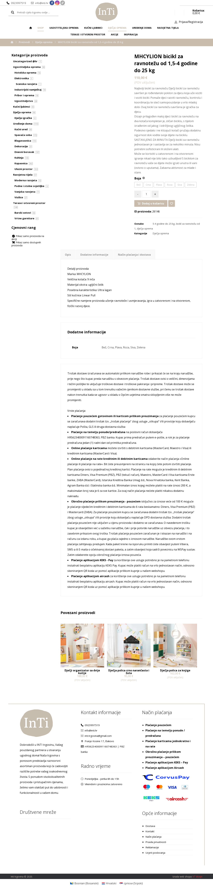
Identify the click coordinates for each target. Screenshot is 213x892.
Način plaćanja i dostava (134, 254)
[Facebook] (52, 3)
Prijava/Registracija (191, 22)
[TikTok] (62, 3)
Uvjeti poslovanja (155, 852)
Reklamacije (152, 847)
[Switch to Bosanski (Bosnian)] (84, 883)
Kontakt (149, 831)
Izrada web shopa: (182, 876)
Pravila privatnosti (155, 842)
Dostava (150, 826)
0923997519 (90, 725)
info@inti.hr (89, 730)
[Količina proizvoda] (146, 194)
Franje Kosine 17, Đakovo (97, 741)
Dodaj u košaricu (153, 203)
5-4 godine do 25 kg (164, 223)
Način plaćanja (153, 836)
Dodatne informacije (94, 254)
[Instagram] (57, 3)
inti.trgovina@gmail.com (96, 735)
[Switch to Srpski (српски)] (131, 883)
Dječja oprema (161, 233)
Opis (68, 254)
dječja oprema (145, 228)
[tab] (68, 254)
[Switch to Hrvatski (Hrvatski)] (109, 883)
